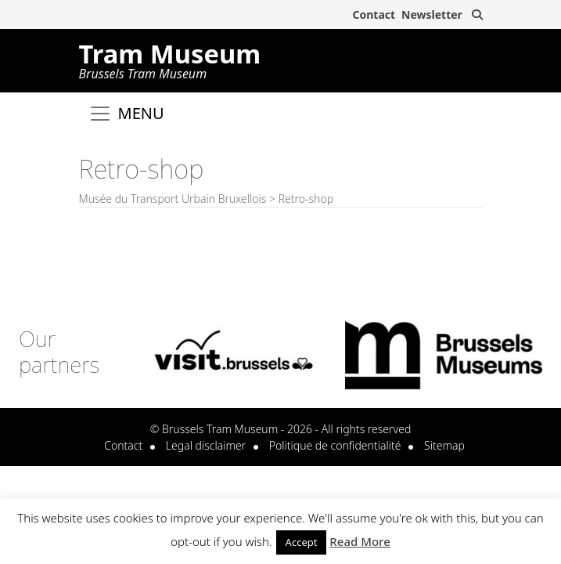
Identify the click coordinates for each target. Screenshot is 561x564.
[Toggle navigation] (126, 113)
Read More (359, 541)
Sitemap (444, 445)
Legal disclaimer (206, 445)
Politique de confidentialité (335, 445)
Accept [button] (302, 542)
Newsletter (431, 14)
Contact (373, 14)
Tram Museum (170, 58)
